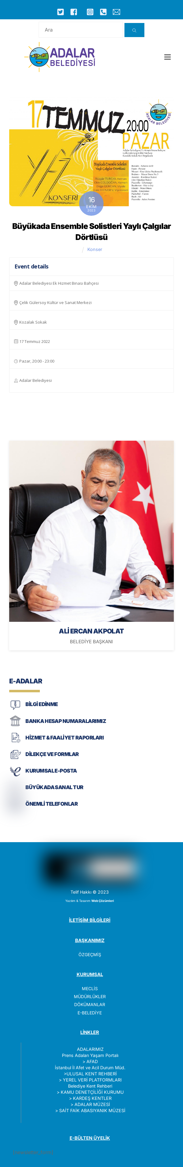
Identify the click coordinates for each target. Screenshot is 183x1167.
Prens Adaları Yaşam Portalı (90, 1055)
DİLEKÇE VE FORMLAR (52, 754)
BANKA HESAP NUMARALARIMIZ (65, 721)
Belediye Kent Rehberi (90, 1086)
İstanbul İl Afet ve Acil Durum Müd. (90, 1067)
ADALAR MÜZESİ (92, 1104)
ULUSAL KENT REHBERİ (92, 1073)
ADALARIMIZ (90, 1049)
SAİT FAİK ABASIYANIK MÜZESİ (92, 1110)
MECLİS (90, 988)
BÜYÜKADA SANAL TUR (54, 787)
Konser (94, 249)
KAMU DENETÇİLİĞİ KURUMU (92, 1092)
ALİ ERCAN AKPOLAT (91, 631)
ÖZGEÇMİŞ (89, 954)
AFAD (92, 1061)
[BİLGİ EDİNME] (15, 709)
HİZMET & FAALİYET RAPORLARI (64, 738)
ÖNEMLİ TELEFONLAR (51, 804)
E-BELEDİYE (90, 1012)
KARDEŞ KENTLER (92, 1098)
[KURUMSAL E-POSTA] (15, 776)
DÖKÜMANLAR (89, 1004)
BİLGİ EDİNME (41, 704)
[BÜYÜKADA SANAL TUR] (15, 792)
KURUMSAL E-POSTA (51, 771)
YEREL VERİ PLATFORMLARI (92, 1079)
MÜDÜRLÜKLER (90, 996)
